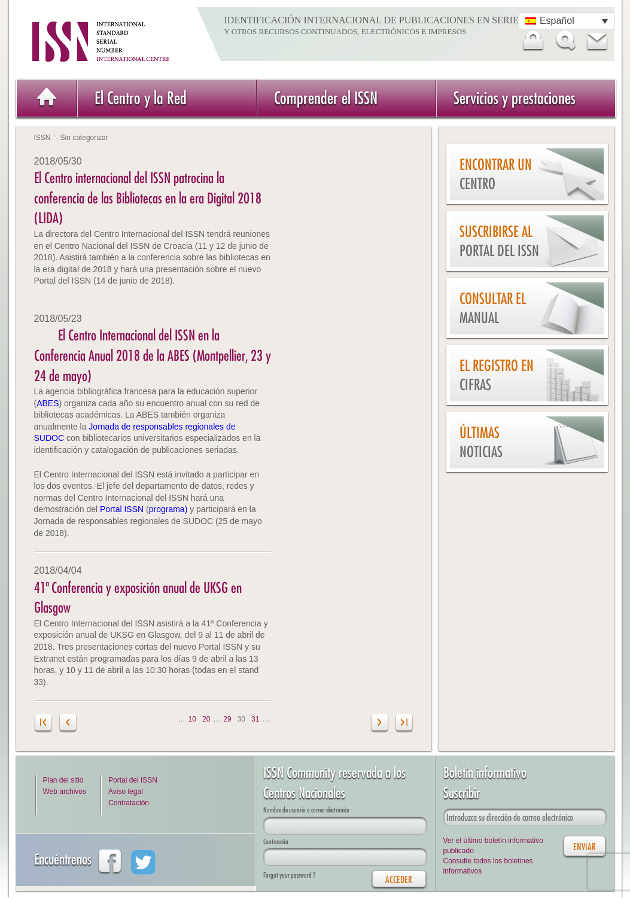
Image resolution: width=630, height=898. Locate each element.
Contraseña (275, 841)
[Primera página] (44, 724)
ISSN (42, 137)
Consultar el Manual (492, 308)
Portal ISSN (123, 509)
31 (255, 719)
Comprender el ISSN (326, 97)
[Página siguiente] (380, 724)
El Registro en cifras (496, 375)
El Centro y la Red (141, 97)
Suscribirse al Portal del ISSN (499, 241)
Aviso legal (125, 791)
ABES (47, 403)
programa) (169, 509)
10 (192, 719)
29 (227, 719)
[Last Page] (404, 724)
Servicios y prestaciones (515, 97)
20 (206, 719)
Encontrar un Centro (495, 174)
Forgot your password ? (289, 874)
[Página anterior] (68, 724)
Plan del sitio (63, 780)
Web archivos (64, 791)
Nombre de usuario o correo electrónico (306, 809)
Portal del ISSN (132, 780)
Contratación (128, 803)
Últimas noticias (481, 442)
